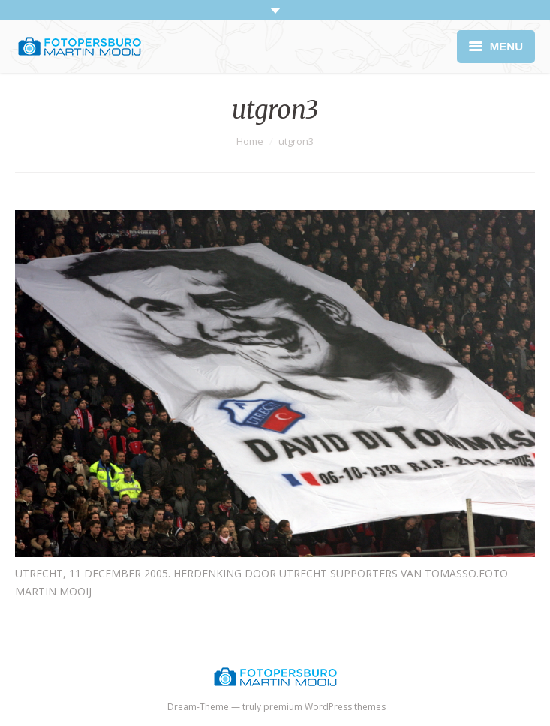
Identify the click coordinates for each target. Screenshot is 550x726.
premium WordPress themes (324, 706)
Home (249, 141)
